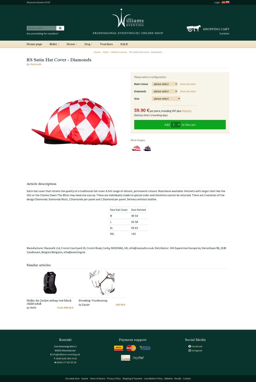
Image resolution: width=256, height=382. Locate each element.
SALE (124, 44)
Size (136, 98)
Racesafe (35, 64)
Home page (34, 44)
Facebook (197, 346)
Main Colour (141, 84)
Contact (187, 378)
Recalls (177, 378)
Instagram (197, 350)
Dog (87, 44)
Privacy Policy (114, 378)
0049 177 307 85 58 (66, 362)
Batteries (168, 378)
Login (217, 2)
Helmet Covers (119, 52)
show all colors (188, 84)
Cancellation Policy (153, 378)
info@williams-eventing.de (66, 354)
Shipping (186, 111)
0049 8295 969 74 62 (66, 358)
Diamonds (140, 91)
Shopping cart (216, 29)
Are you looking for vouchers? (42, 33)
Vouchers (106, 44)
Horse (71, 44)
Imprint (84, 378)
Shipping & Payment (132, 378)
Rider (53, 44)
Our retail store (72, 378)
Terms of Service (97, 378)
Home (97, 52)
